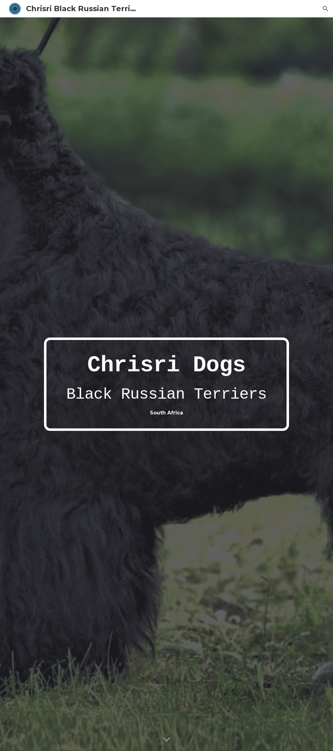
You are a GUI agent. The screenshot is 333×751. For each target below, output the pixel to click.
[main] (166, 384)
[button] (325, 8)
